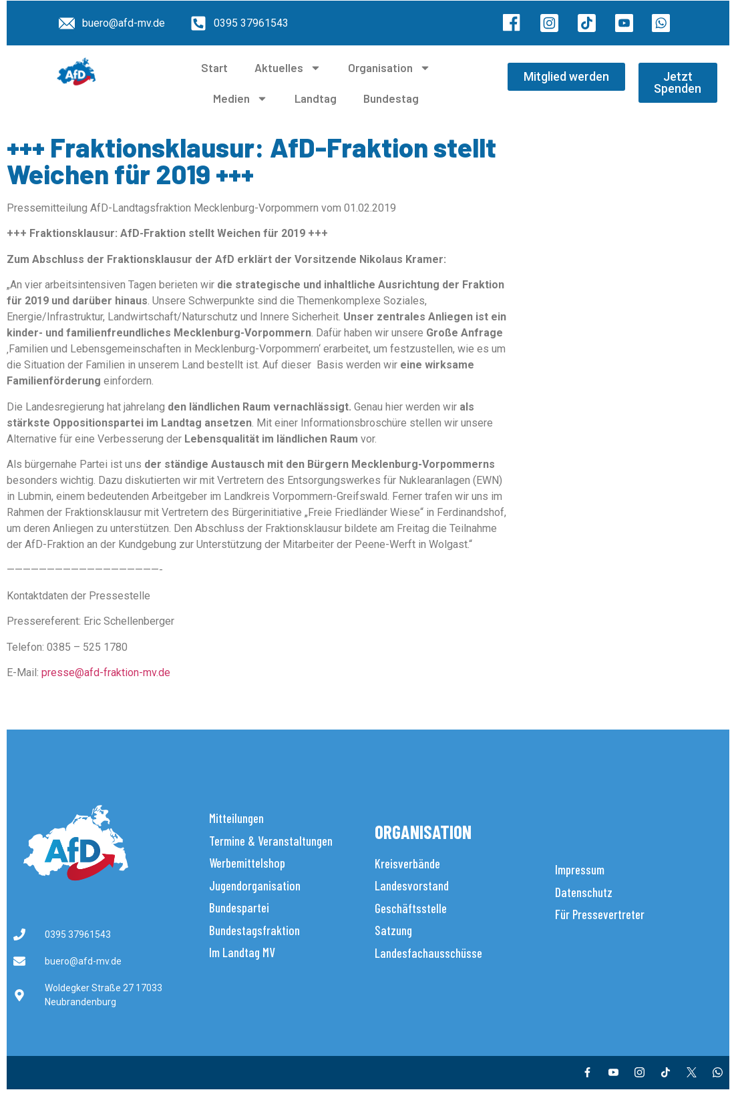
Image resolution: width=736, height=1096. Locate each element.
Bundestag (391, 98)
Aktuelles (287, 67)
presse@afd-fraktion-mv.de (105, 672)
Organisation (389, 67)
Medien (240, 98)
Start (214, 67)
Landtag (316, 98)
